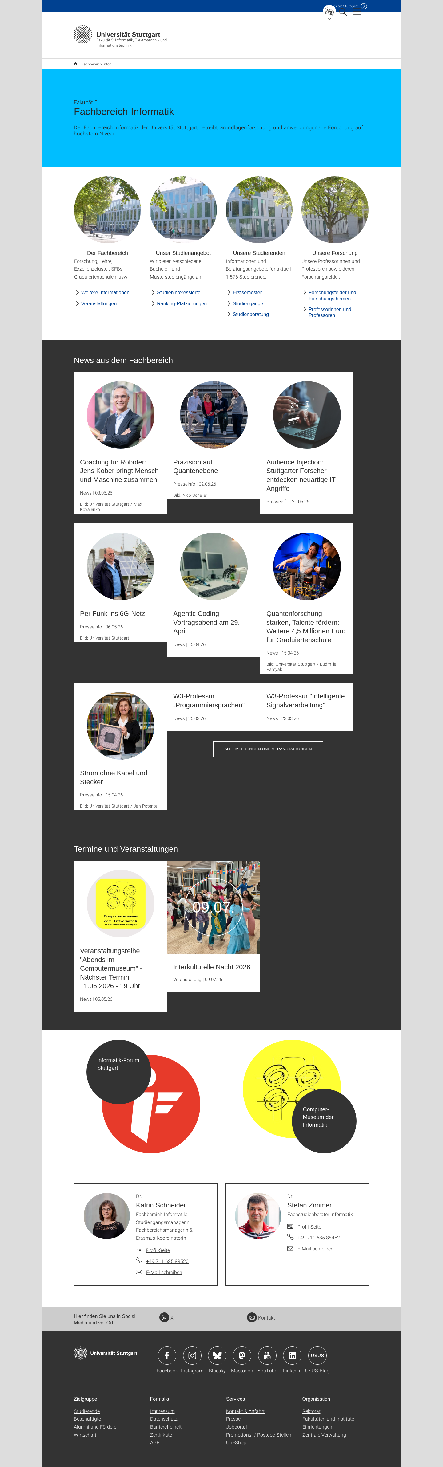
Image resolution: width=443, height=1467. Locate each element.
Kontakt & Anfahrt (245, 1407)
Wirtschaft (85, 1430)
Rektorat (311, 1407)
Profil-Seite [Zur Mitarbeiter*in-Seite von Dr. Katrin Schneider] (158, 1246)
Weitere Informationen (105, 288)
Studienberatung (251, 310)
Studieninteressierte (178, 288)
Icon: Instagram (192, 1351)
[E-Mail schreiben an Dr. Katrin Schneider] (159, 1268)
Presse (233, 1414)
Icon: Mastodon (242, 1351)
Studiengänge (248, 299)
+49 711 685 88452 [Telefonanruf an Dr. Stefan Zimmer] (318, 1233)
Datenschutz (164, 1414)
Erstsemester (247, 288)
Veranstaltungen (99, 299)
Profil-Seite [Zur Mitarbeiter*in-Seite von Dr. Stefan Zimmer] (309, 1222)
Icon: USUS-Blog (317, 1351)
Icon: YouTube (267, 1351)
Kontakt (261, 1313)
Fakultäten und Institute (328, 1414)
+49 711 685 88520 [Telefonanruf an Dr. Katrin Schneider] (167, 1257)
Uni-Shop (236, 1438)
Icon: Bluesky (217, 1351)
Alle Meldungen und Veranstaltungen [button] (268, 745)
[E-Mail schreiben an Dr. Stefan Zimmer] (310, 1245)
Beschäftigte (87, 1414)
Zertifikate (161, 1430)
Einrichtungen (317, 1422)
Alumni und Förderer (96, 1422)
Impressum (162, 1407)
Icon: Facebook (167, 1351)
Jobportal (236, 1422)
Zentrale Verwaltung (324, 1430)
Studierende (87, 1407)
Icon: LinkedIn (292, 1351)
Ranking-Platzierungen (182, 299)
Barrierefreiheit (166, 1422)
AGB (155, 1438)
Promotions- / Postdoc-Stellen (258, 1430)
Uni (341, 6)
